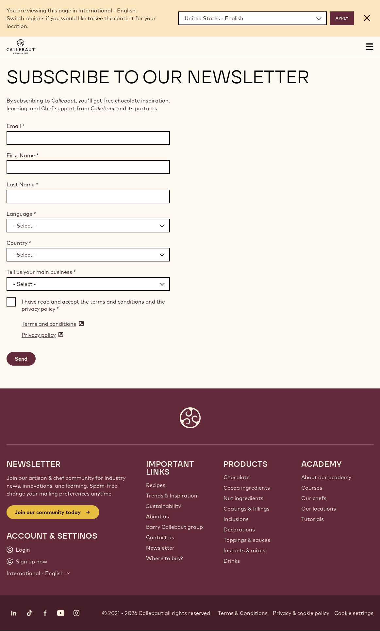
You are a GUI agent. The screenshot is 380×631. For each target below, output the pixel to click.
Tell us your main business (41, 272)
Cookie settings (353, 613)
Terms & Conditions (243, 613)
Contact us (160, 537)
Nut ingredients (243, 498)
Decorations (239, 529)
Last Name (22, 184)
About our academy (326, 477)
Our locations (318, 508)
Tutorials (312, 519)
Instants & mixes (244, 550)
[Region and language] (252, 18)
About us (157, 516)
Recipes (155, 485)
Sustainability (163, 506)
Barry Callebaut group (174, 527)
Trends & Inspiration (171, 495)
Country (19, 243)
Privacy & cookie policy (301, 613)
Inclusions (236, 519)
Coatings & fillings (246, 508)
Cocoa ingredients (246, 487)
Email (16, 126)
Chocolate (236, 477)
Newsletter (160, 547)
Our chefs (313, 498)
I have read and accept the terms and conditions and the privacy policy (93, 305)
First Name (23, 155)
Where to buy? (164, 558)
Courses (311, 487)
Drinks (231, 561)
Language (21, 214)
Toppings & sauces (246, 540)
